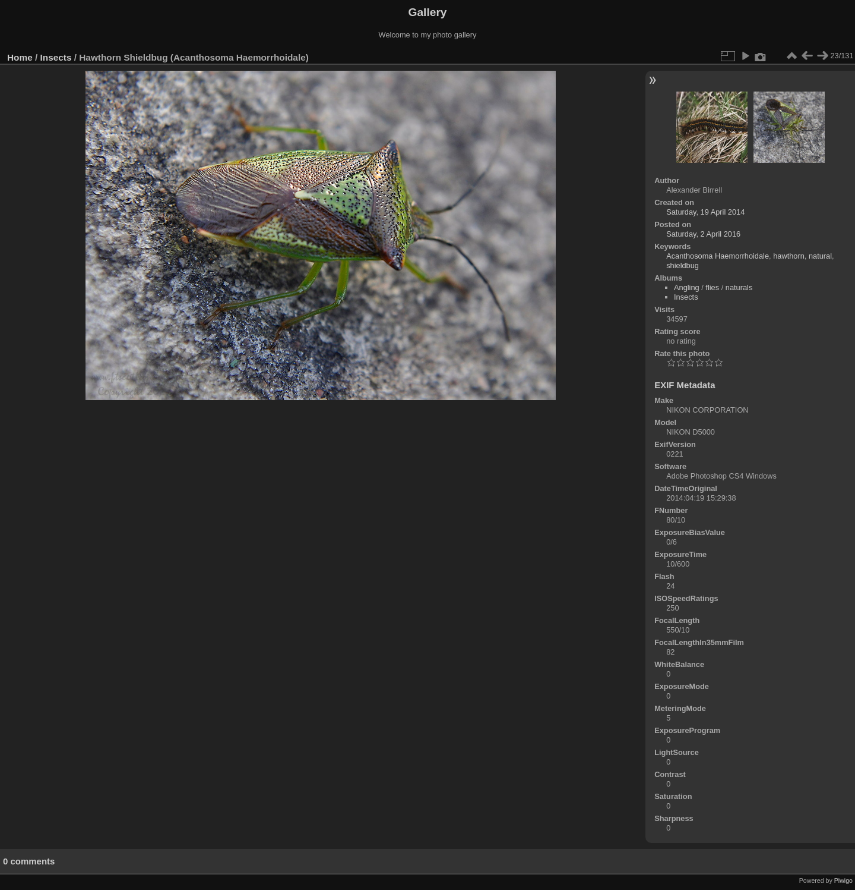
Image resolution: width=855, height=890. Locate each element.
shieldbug (682, 265)
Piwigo (843, 880)
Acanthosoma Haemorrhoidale (717, 255)
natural (820, 255)
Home (20, 57)
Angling (686, 287)
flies (712, 287)
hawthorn (789, 255)
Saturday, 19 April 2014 (705, 211)
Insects (56, 57)
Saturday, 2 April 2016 (703, 233)
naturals (739, 287)
